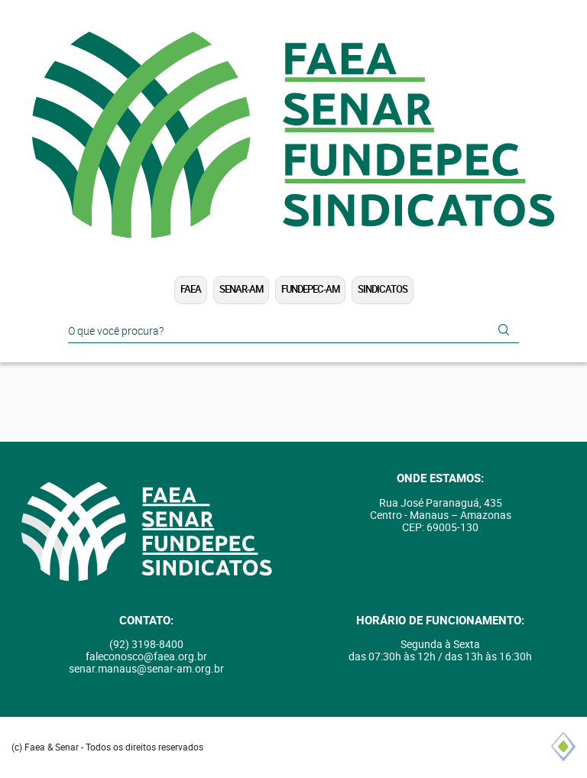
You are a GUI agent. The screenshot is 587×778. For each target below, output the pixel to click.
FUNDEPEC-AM (310, 289)
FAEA (190, 289)
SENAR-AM (241, 289)
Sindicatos (382, 289)
